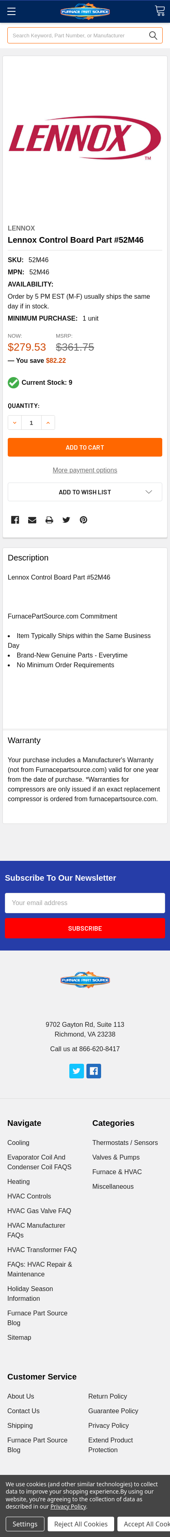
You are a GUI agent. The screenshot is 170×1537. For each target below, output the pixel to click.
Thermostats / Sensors (125, 1142)
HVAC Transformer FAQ (42, 1249)
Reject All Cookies (81, 1524)
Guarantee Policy (113, 1411)
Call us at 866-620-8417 (85, 1049)
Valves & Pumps (116, 1157)
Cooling (18, 1142)
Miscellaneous (113, 1186)
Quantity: (24, 405)
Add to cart (85, 447)
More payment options (85, 470)
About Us (20, 1396)
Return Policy (107, 1396)
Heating (18, 1181)
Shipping (20, 1425)
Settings (25, 1524)
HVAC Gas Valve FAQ (39, 1210)
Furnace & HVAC (117, 1171)
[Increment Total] (31, 422)
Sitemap (19, 1337)
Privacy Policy (108, 1425)
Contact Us (23, 1411)
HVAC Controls (29, 1196)
